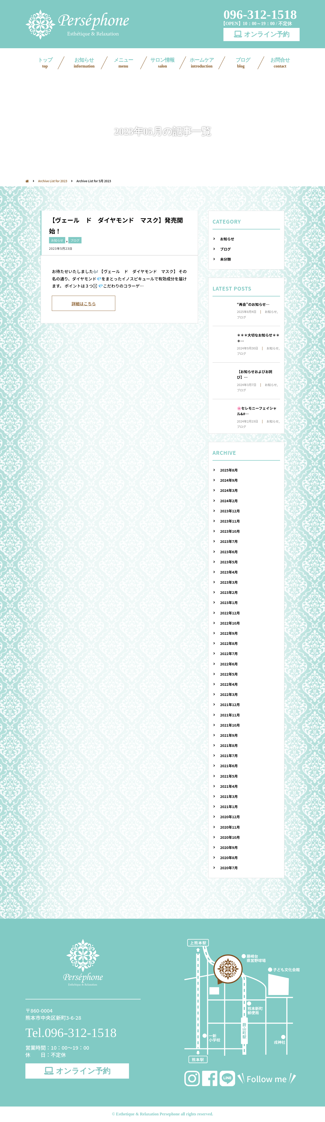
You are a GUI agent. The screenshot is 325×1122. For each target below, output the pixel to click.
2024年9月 (229, 480)
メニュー (123, 63)
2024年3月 (229, 490)
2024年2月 (229, 500)
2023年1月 (229, 602)
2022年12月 (230, 612)
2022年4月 (229, 684)
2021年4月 (229, 786)
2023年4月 (229, 572)
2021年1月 (229, 806)
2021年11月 (230, 714)
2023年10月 (230, 531)
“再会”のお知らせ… (253, 304)
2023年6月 (229, 551)
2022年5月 (229, 674)
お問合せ (280, 63)
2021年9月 (229, 735)
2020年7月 (229, 867)
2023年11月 (230, 521)
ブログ (241, 63)
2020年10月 (230, 837)
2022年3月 (229, 694)
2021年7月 (229, 755)
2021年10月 (230, 725)
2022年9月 (229, 633)
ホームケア (202, 63)
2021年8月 (229, 745)
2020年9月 (229, 847)
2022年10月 (230, 623)
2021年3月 (229, 796)
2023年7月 (229, 541)
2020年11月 (230, 827)
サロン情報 (162, 63)
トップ (45, 63)
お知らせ (84, 63)
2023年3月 (229, 582)
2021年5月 (229, 776)
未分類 (225, 259)
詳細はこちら (83, 303)
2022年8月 (229, 643)
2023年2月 (229, 592)
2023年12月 (230, 510)
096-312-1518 (260, 14)
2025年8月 (229, 470)
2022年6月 (229, 663)
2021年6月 (229, 765)
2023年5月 (229, 561)
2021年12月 (230, 704)
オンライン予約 (261, 34)
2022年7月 (229, 653)
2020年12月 (230, 816)
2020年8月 (229, 857)
